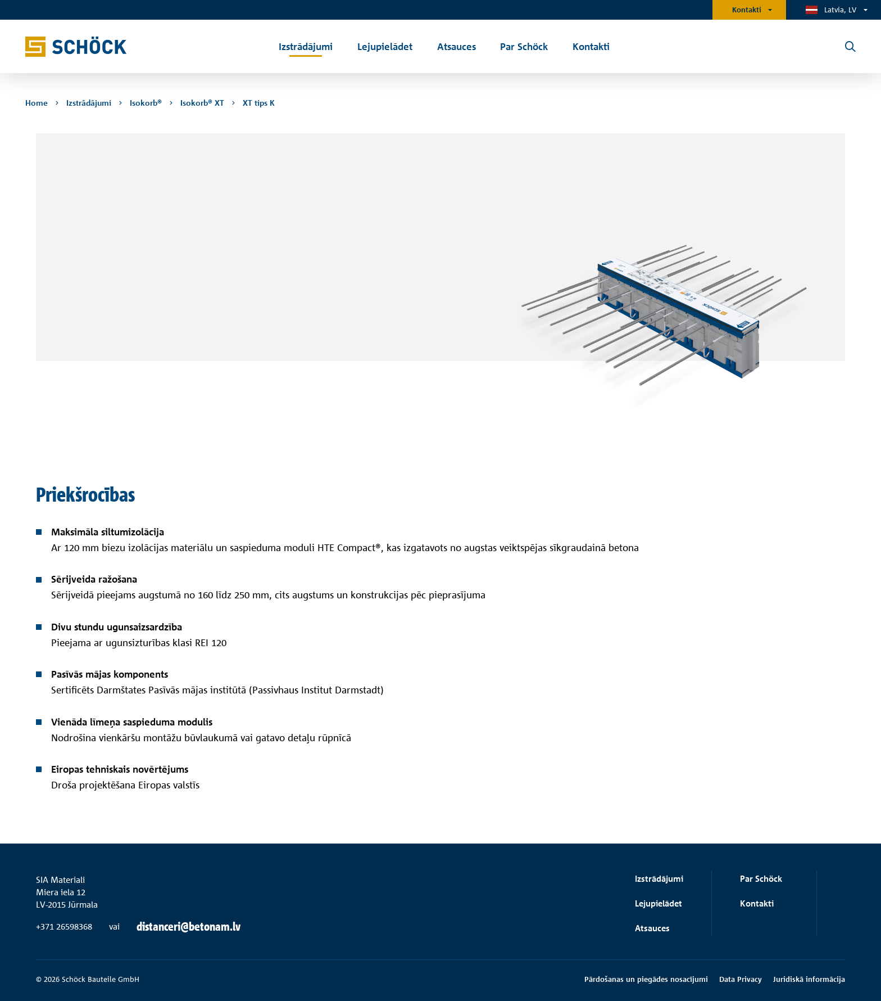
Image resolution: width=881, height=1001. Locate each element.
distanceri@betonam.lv (188, 927)
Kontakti (746, 9)
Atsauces (652, 928)
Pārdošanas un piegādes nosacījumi (646, 979)
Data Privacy (740, 979)
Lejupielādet (658, 903)
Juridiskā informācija (809, 979)
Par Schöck (761, 878)
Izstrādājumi (659, 878)
